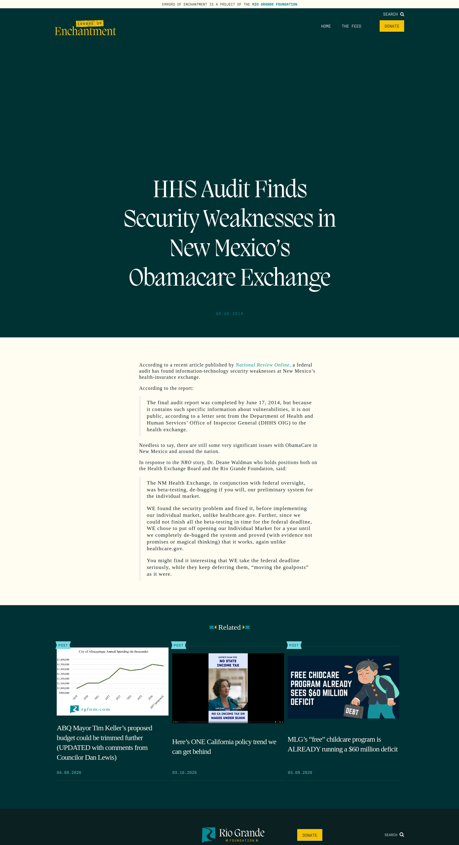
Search (393, 14)
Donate (392, 26)
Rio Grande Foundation (274, 4)
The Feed (351, 26)
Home (326, 26)
